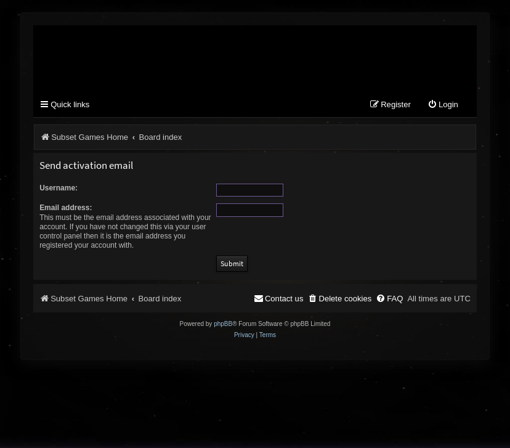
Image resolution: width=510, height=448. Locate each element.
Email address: (65, 207)
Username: (58, 188)
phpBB (223, 323)
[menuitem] (442, 105)
